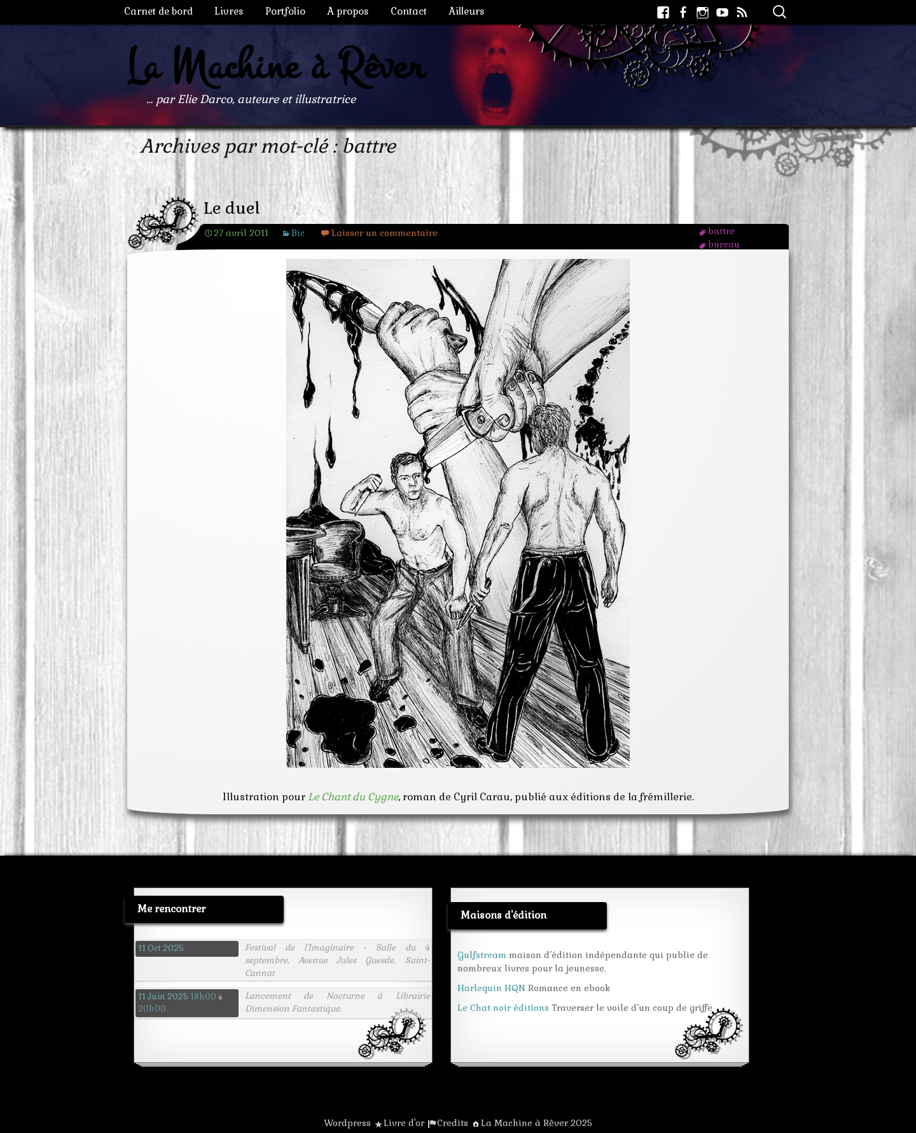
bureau (724, 244)
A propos (348, 11)
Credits (452, 1123)
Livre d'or (404, 1123)
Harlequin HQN (491, 988)
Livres (229, 11)
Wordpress (347, 1123)
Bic (298, 233)
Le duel (232, 208)
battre (721, 231)
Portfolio (285, 11)
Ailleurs (466, 11)
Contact (409, 11)
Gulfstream (481, 955)
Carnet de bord (158, 11)
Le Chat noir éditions (503, 1007)
